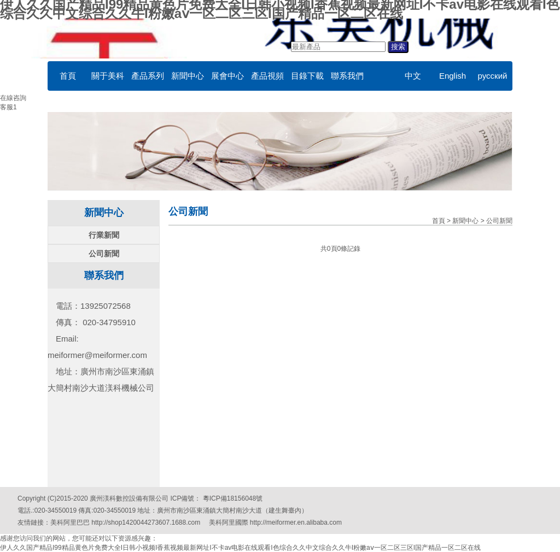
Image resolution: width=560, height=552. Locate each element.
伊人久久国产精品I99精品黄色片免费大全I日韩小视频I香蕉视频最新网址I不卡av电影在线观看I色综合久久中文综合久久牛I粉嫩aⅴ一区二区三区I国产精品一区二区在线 (240, 547)
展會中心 (227, 75)
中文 (413, 75)
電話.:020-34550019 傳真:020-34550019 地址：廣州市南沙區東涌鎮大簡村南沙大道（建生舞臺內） (163, 510)
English (452, 75)
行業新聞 (104, 235)
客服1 (8, 107)
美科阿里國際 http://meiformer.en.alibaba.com (275, 522)
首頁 (68, 75)
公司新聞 (104, 253)
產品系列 (147, 75)
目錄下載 (307, 75)
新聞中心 (187, 75)
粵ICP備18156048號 (231, 498)
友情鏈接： (34, 522)
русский (493, 75)
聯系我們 (347, 75)
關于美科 (107, 75)
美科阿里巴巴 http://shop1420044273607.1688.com (125, 522)
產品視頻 (267, 75)
